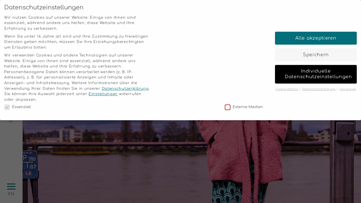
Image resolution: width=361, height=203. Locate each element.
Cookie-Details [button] (287, 85)
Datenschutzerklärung (125, 85)
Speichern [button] (316, 50)
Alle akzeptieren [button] (315, 34)
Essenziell (17, 103)
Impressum (348, 85)
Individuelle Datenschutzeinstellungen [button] (318, 70)
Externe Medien (244, 103)
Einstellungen (103, 90)
